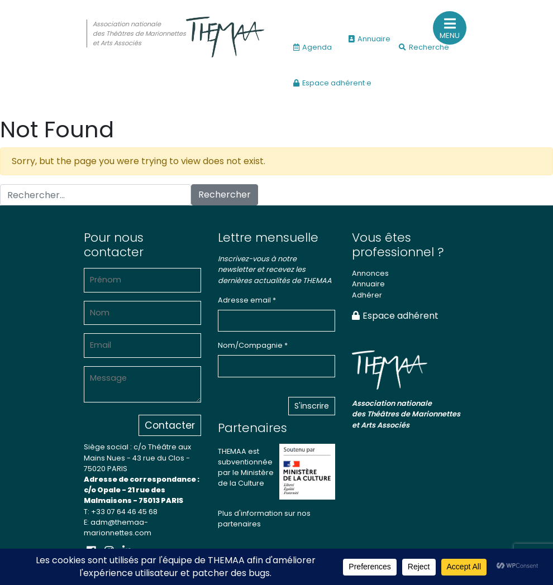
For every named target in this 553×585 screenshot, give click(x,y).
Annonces (370, 273)
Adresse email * (247, 300)
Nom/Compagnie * (253, 345)
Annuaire (369, 39)
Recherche (424, 47)
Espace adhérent (395, 315)
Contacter (170, 425)
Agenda (312, 47)
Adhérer (367, 295)
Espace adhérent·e (332, 83)
